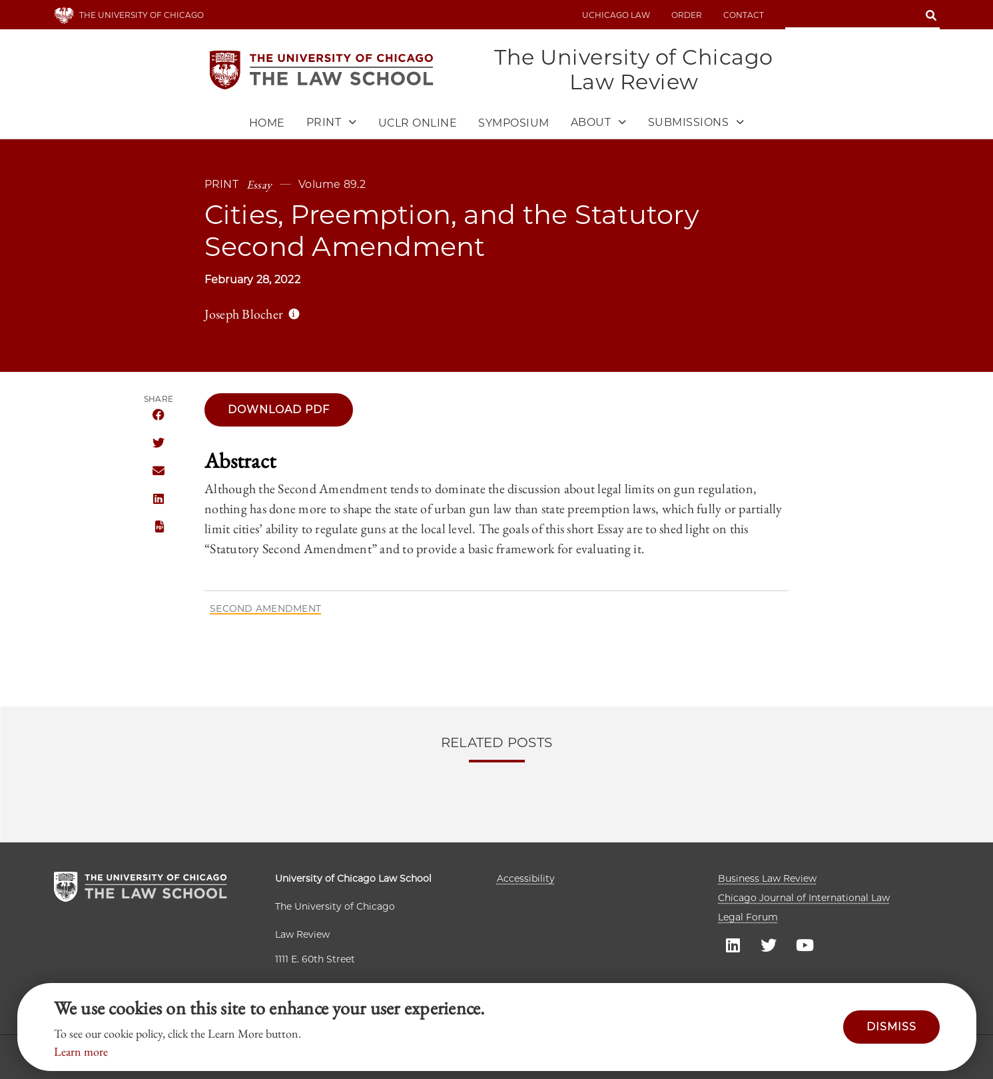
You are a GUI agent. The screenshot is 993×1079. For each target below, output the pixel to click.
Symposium (513, 123)
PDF (158, 527)
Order (686, 15)
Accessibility (526, 878)
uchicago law (616, 15)
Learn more (81, 1051)
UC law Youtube (804, 944)
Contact (743, 15)
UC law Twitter (768, 944)
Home (267, 123)
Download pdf (279, 409)
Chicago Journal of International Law (804, 898)
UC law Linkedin (732, 944)
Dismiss (891, 1026)
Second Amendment (265, 608)
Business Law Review (767, 878)
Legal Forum (748, 917)
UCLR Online (418, 123)
